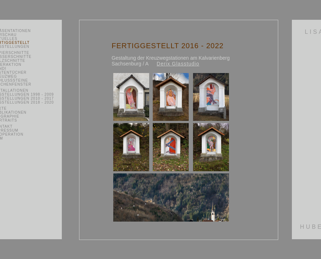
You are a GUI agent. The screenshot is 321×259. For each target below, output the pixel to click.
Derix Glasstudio (178, 64)
